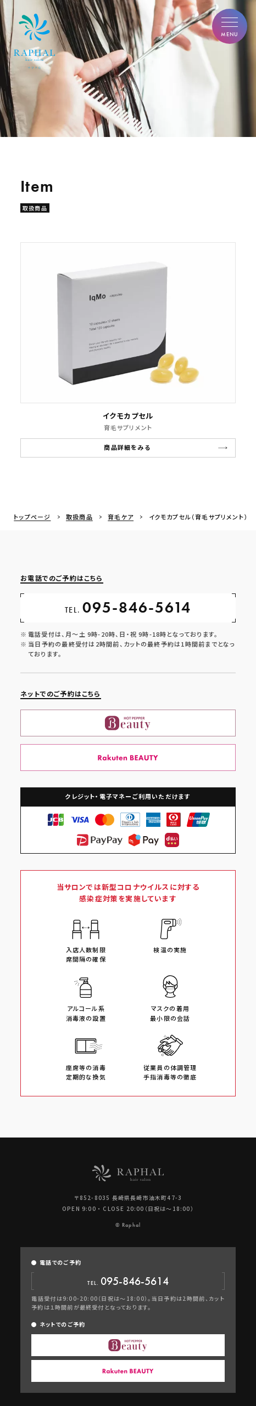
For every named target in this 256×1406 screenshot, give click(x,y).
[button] (229, 26)
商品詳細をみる (127, 447)
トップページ (32, 516)
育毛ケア (120, 516)
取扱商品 (79, 516)
